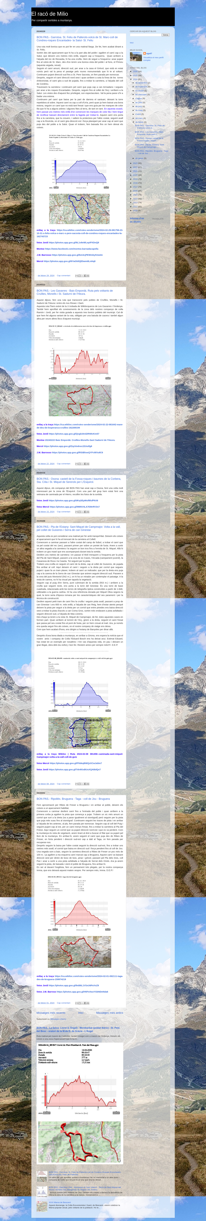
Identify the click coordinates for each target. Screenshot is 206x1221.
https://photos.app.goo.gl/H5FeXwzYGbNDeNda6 (82, 992)
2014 (135, 199)
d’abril (138, 114)
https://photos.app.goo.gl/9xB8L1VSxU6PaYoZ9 (74, 985)
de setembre (141, 94)
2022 (135, 167)
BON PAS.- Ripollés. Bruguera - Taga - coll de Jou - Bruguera (73, 798)
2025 (135, 75)
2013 (135, 202)
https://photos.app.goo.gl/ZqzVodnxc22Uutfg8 (68, 446)
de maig (139, 110)
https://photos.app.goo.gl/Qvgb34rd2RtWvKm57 (74, 434)
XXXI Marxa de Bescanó (60, 1202)
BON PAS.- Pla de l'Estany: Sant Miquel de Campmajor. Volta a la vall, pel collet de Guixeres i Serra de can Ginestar (79, 528)
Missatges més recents (51, 1012)
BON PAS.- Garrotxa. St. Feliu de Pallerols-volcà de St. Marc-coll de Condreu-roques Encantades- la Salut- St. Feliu (77, 39)
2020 (135, 175)
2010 (135, 210)
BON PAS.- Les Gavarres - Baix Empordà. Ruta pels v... (149, 133)
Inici (80, 1012)
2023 (135, 163)
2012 (135, 206)
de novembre (141, 87)
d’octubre (139, 91)
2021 (135, 171)
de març (139, 118)
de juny (139, 106)
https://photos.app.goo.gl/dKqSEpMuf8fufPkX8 (73, 500)
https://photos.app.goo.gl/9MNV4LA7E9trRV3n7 (75, 507)
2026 (135, 71)
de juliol (139, 102)
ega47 (149, 53)
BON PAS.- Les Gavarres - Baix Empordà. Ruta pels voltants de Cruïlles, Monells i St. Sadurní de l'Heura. (75, 292)
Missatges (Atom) (58, 1019)
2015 (135, 195)
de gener (139, 158)
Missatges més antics (109, 1012)
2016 (135, 191)
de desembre (141, 83)
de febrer (139, 122)
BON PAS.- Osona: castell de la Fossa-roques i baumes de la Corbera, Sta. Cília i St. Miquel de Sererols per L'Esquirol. (79, 480)
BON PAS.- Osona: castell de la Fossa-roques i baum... (149, 139)
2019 (135, 179)
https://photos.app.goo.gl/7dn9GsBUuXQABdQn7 (75, 769)
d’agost (139, 98)
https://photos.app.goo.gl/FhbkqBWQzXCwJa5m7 (76, 763)
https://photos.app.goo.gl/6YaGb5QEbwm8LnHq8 (69, 261)
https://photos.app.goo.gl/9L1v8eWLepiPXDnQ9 (74, 242)
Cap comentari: (64, 275)
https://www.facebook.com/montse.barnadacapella (71, 249)
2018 (135, 183)
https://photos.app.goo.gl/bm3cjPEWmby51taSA (77, 255)
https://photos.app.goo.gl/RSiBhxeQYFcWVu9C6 (77, 452)
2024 (135, 79)
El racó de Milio (49, 14)
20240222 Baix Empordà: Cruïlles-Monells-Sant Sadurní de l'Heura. (80, 440)
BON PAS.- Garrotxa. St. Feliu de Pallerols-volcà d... (150, 126)
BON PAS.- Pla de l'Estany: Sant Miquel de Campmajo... (149, 146)
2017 (135, 187)
